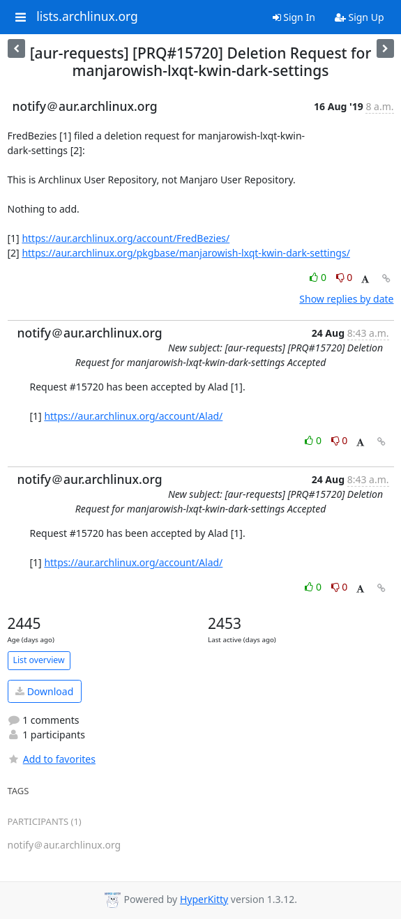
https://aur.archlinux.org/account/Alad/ (133, 416)
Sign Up (359, 17)
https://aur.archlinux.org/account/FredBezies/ (125, 238)
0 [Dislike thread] (344, 277)
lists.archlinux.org (87, 16)
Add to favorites (52, 759)
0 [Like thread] (319, 277)
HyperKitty (204, 899)
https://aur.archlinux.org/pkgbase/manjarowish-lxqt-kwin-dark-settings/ (185, 252)
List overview (39, 660)
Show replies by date (346, 298)
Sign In (294, 17)
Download (44, 691)
